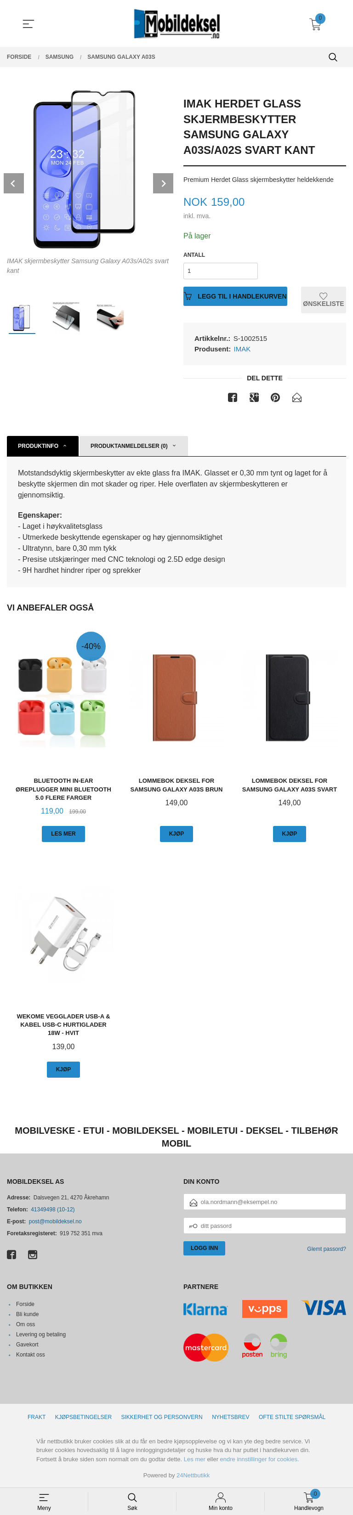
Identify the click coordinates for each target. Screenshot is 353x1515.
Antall (194, 255)
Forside (25, 1304)
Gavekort (27, 1344)
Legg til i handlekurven (235, 296)
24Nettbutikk (193, 1475)
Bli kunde (27, 1314)
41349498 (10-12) (52, 1209)
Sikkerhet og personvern (162, 1417)
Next (163, 183)
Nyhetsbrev (230, 1417)
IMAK (242, 349)
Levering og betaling (41, 1334)
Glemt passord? (326, 1249)
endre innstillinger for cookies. (259, 1459)
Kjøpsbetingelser (83, 1417)
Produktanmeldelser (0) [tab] (129, 446)
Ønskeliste (323, 299)
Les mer (194, 1459)
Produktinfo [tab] (38, 446)
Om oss (25, 1324)
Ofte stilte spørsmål (292, 1417)
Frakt (37, 1417)
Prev (14, 183)
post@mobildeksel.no (55, 1221)
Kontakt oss (30, 1354)
